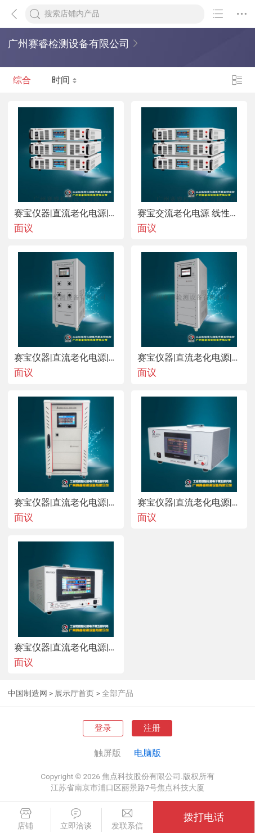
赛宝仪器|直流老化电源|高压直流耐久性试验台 (66, 357)
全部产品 (117, 693)
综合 (22, 80)
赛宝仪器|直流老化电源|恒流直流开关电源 (66, 647)
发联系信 (127, 819)
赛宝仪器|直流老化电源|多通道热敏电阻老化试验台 (189, 357)
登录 (103, 728)
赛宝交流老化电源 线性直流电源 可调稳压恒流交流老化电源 (189, 213)
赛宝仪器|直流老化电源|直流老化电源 (66, 213)
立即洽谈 (77, 819)
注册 (152, 728)
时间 (64, 80)
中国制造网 (27, 693)
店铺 (25, 819)
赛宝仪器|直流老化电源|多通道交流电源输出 (66, 502)
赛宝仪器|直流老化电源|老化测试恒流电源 (189, 502)
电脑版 (147, 753)
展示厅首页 (74, 693)
